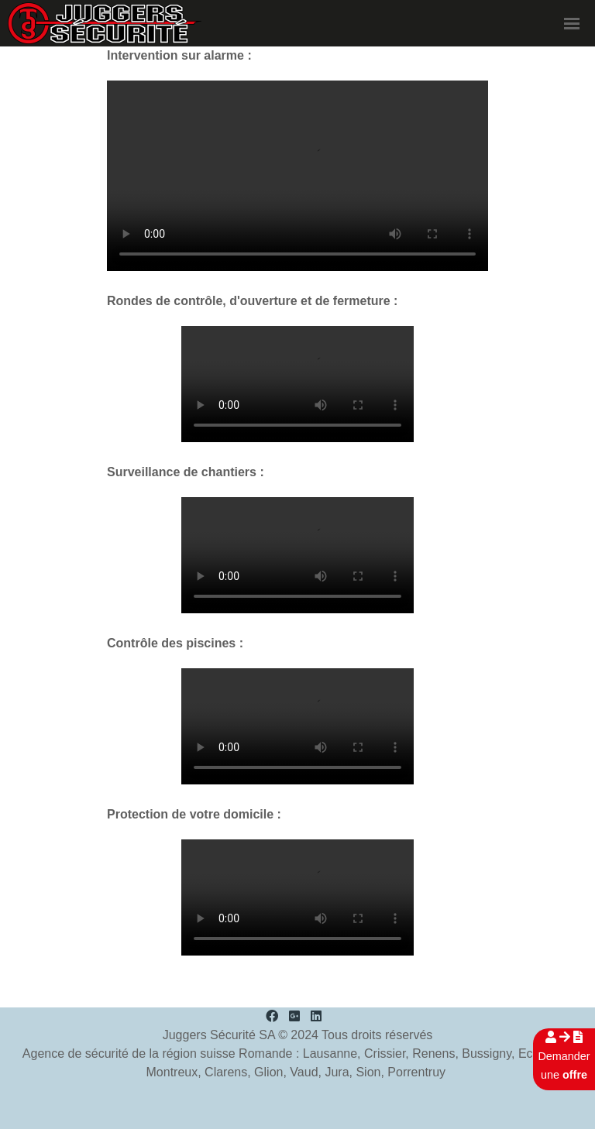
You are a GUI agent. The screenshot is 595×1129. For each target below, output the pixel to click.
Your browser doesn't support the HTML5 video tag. (297, 176)
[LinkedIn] (316, 1016)
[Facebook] (272, 1016)
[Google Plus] (294, 1016)
